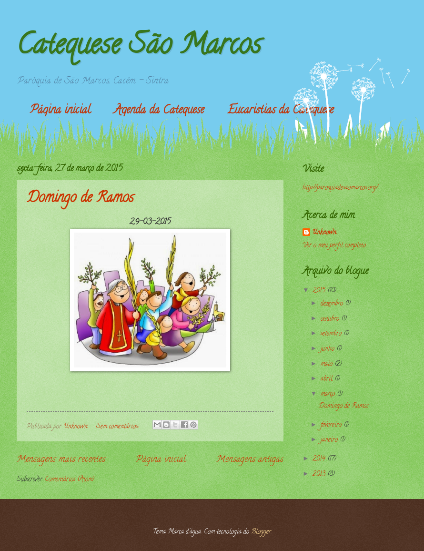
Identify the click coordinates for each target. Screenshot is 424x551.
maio (327, 364)
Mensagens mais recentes (61, 459)
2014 (320, 459)
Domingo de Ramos (80, 199)
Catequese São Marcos (139, 47)
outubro (331, 319)
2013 (320, 474)
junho (328, 349)
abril (327, 379)
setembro (332, 334)
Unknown (324, 233)
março (329, 394)
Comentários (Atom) (69, 480)
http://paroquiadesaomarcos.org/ (340, 188)
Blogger (261, 532)
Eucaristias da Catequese (280, 111)
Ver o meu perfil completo (334, 246)
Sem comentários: (118, 427)
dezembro (333, 304)
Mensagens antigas (249, 459)
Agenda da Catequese (159, 111)
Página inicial (60, 111)
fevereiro (332, 425)
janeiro (330, 440)
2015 (320, 291)
